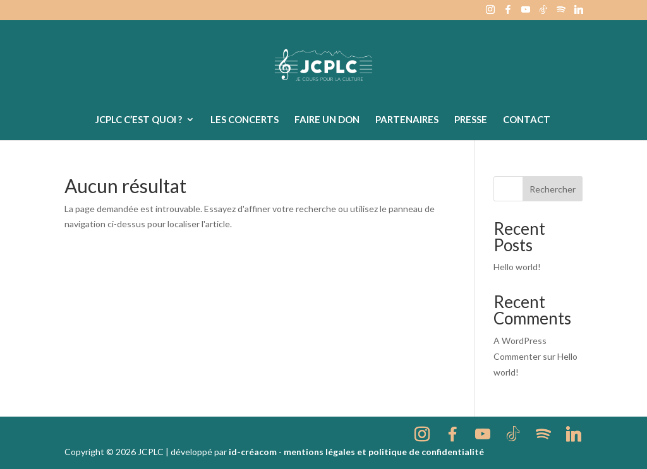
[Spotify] (561, 13)
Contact (526, 120)
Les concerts (244, 120)
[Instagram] (490, 13)
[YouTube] (526, 13)
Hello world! (517, 266)
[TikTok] (543, 13)
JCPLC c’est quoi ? (138, 120)
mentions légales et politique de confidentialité (384, 451)
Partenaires (406, 120)
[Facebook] (508, 13)
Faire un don (327, 120)
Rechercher (552, 189)
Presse (470, 120)
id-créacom (253, 451)
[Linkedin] (579, 13)
